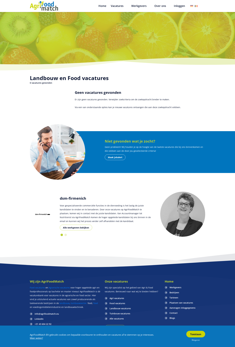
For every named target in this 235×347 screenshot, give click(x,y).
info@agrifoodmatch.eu (47, 313)
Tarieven (174, 297)
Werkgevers (175, 287)
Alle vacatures (117, 318)
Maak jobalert (115, 157)
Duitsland (191, 6)
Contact (174, 312)
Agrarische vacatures (59, 287)
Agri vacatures (117, 298)
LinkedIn (39, 318)
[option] (42, 214)
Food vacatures (37, 287)
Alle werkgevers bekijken (76, 227)
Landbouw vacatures (120, 308)
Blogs (172, 318)
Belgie (196, 6)
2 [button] (66, 235)
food (95, 303)
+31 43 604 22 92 (43, 324)
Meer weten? (36, 338)
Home (169, 281)
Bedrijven (174, 292)
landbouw (64, 303)
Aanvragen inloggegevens (182, 307)
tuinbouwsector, (79, 303)
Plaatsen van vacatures (181, 302)
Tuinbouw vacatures (120, 313)
